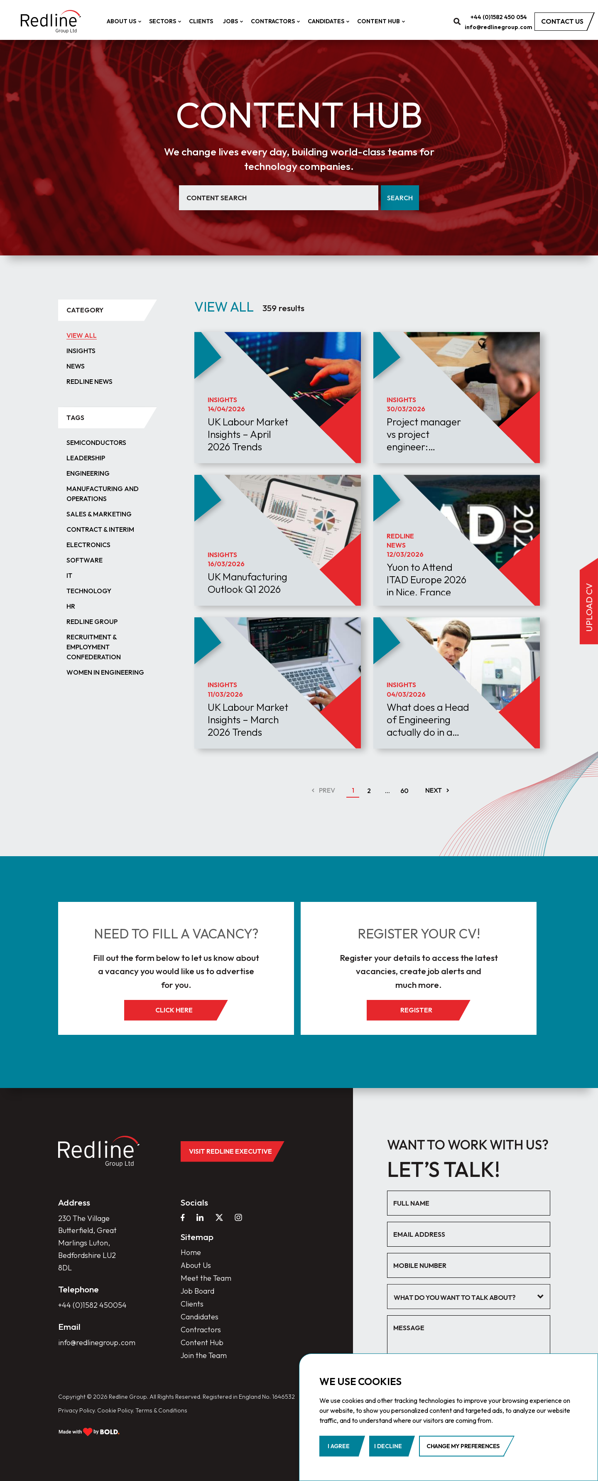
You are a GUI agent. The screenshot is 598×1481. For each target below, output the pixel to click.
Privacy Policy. (77, 1410)
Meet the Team (206, 1278)
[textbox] (462, 1297)
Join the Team (204, 1355)
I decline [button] (388, 1446)
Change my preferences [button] (463, 1446)
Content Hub (380, 21)
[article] (277, 419)
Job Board (197, 1291)
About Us (123, 21)
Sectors (164, 21)
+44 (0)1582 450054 (92, 1305)
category (84, 310)
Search (400, 198)
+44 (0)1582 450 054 (499, 17)
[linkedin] (200, 1217)
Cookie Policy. (115, 1410)
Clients (201, 21)
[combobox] (468, 1296)
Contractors (274, 21)
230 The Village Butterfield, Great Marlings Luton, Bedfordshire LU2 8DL (87, 1242)
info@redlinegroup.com (498, 27)
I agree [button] (339, 1446)
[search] (457, 21)
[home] (51, 21)
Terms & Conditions (161, 1410)
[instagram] (238, 1217)
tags (75, 417)
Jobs (232, 21)
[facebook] (183, 1217)
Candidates (327, 21)
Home (191, 1252)
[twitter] (219, 1217)
